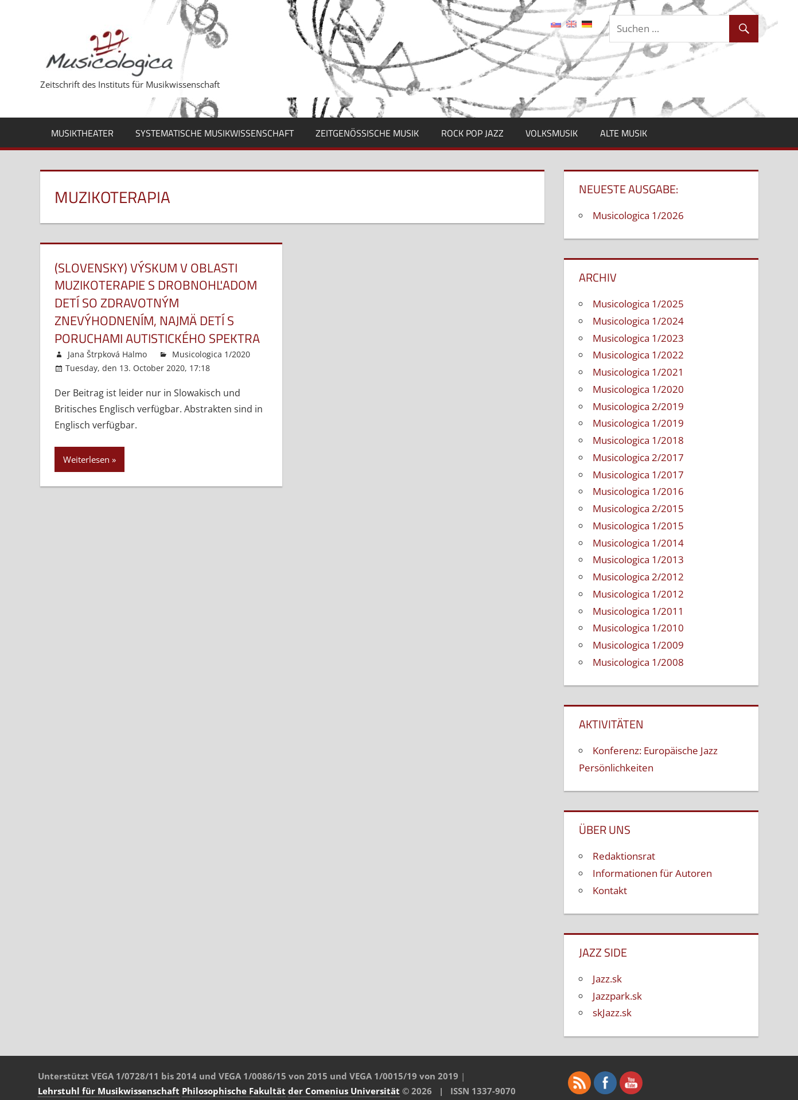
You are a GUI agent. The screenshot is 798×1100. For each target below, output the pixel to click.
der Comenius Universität (344, 1091)
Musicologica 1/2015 (638, 525)
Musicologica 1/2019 (638, 423)
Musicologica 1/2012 (638, 593)
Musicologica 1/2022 (638, 354)
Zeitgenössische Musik (367, 133)
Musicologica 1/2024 (638, 320)
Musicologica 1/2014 (638, 542)
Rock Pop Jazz (472, 133)
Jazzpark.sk (617, 996)
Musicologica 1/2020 (211, 354)
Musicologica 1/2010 (638, 627)
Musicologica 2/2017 (638, 457)
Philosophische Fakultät (234, 1091)
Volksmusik (551, 133)
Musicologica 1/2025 (638, 303)
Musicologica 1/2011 (638, 611)
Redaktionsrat (624, 856)
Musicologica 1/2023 (638, 338)
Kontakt (610, 890)
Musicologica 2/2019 (638, 406)
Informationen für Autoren (652, 873)
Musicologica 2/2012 (638, 576)
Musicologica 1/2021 (638, 372)
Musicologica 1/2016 (638, 491)
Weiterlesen (86, 459)
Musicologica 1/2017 (638, 474)
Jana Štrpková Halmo (107, 354)
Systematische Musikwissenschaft (214, 133)
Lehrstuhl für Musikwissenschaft (109, 1091)
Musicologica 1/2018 (638, 440)
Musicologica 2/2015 (638, 508)
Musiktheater (82, 133)
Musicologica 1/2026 (638, 215)
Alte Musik (623, 133)
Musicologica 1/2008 (638, 662)
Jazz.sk (607, 978)
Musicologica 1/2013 (638, 559)
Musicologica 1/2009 (638, 645)
